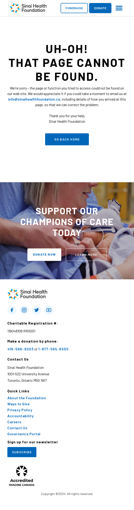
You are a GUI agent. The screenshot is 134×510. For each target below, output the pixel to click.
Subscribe (22, 452)
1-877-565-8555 (53, 349)
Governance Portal (24, 434)
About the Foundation (26, 398)
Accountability (20, 416)
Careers (14, 422)
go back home (67, 139)
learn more (86, 254)
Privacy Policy (19, 410)
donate (100, 8)
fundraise (74, 8)
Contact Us (17, 428)
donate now (44, 254)
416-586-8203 (20, 349)
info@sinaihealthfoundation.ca (34, 99)
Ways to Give (18, 404)
